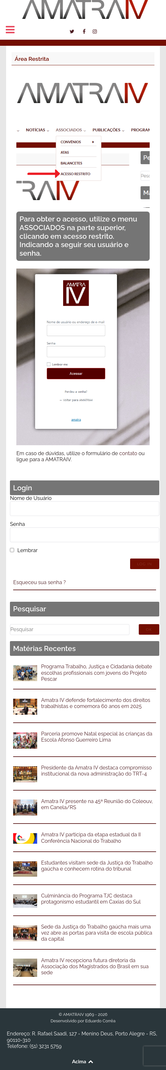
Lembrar (27, 550)
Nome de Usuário (31, 498)
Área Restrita (32, 58)
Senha (17, 524)
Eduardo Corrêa (100, 1020)
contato (128, 453)
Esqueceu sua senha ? (39, 582)
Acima (83, 1061)
